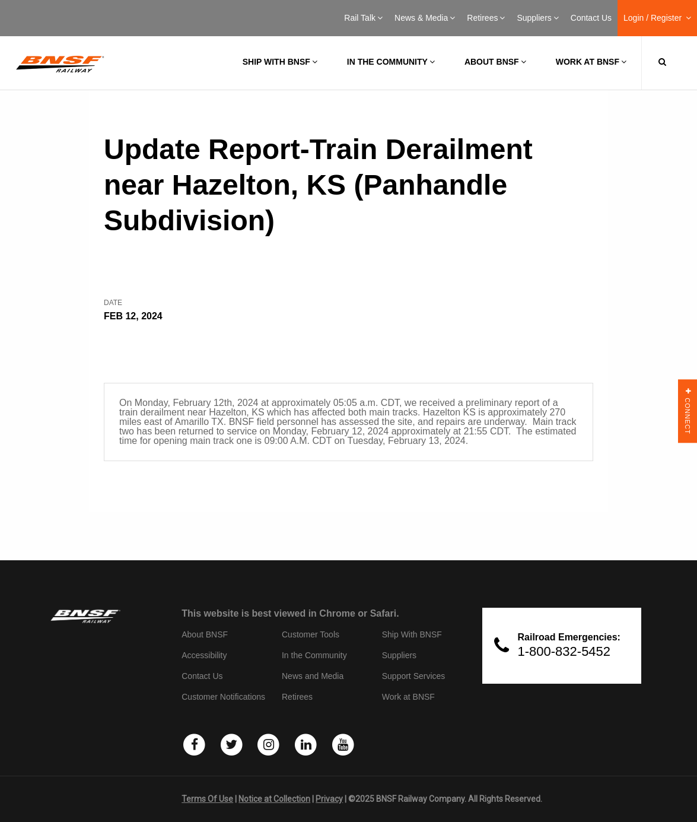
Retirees (486, 18)
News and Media (312, 676)
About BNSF (495, 61)
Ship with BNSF (280, 61)
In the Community (391, 61)
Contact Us (591, 18)
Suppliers (537, 18)
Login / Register (657, 18)
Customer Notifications (223, 697)
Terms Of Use (207, 799)
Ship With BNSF (412, 634)
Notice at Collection (274, 799)
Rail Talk (363, 18)
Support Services (413, 676)
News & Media (424, 18)
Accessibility (204, 655)
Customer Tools (310, 634)
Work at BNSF (591, 61)
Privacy (329, 799)
